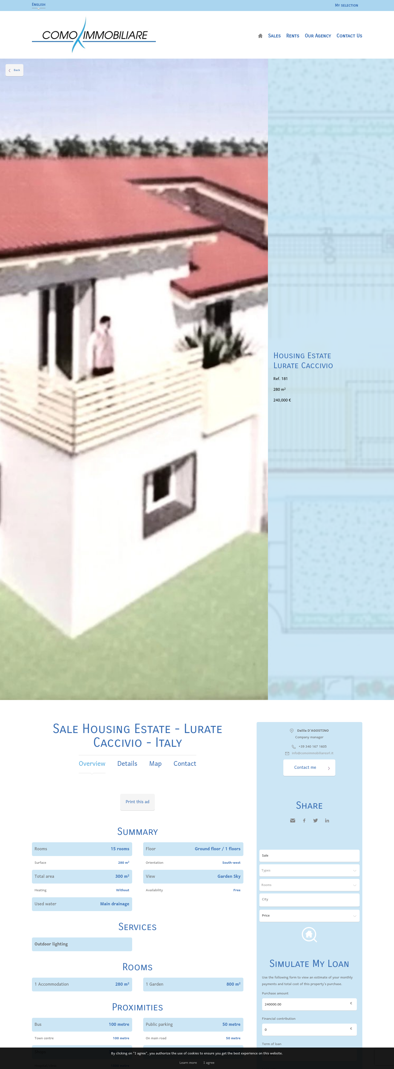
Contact (185, 764)
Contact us (349, 36)
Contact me (305, 767)
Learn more (188, 1063)
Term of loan (272, 1044)
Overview (92, 764)
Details (127, 764)
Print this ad (138, 802)
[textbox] (311, 899)
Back (17, 70)
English (38, 4)
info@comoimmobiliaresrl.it (312, 753)
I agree (208, 1063)
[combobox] (309, 900)
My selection (346, 5)
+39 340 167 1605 (312, 746)
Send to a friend (292, 824)
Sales (274, 36)
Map (155, 764)
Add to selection (390, 64)
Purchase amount (275, 993)
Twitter (315, 824)
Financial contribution (279, 1019)
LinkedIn (327, 824)
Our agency (318, 36)
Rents (292, 36)
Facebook (304, 824)
